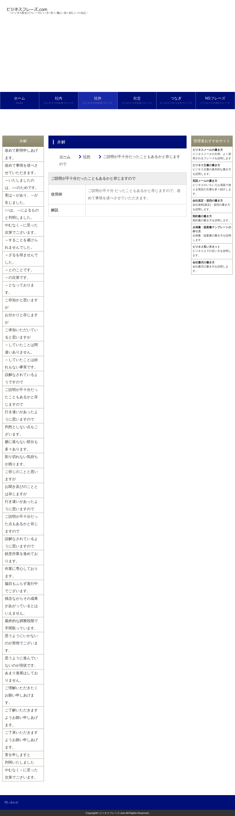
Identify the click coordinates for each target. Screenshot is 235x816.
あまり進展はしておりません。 (21, 676)
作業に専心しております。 (21, 572)
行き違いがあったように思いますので (21, 415)
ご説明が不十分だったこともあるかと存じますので (21, 397)
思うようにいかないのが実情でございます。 (21, 643)
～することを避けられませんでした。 (21, 243)
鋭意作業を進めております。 (21, 557)
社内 (58, 100)
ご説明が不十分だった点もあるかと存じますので (21, 524)
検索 (19, 118)
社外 (97, 100)
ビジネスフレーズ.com (112, 813)
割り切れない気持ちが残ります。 (21, 460)
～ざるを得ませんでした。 (21, 258)
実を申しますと (18, 755)
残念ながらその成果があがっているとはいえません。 (21, 606)
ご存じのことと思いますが (21, 475)
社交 (137, 100)
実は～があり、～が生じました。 (21, 199)
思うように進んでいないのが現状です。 (21, 661)
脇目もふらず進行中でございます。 (21, 587)
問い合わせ (11, 802)
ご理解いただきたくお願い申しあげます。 (21, 695)
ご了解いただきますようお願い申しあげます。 (21, 717)
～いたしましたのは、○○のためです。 (22, 184)
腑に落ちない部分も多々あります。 (21, 445)
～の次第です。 (18, 277)
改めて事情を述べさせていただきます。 (21, 169)
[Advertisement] (117, 57)
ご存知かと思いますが (21, 303)
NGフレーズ (215, 100)
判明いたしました (19, 762)
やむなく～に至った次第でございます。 (21, 228)
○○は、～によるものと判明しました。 (22, 213)
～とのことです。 (19, 270)
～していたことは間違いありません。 (21, 348)
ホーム (19, 100)
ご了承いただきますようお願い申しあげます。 (21, 740)
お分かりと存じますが (21, 318)
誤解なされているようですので (21, 378)
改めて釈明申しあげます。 (21, 154)
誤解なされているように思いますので (21, 542)
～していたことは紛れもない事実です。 (21, 363)
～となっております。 (19, 288)
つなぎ (176, 100)
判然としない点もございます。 (21, 430)
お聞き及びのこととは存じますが (21, 490)
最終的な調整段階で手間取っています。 (21, 624)
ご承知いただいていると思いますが (21, 333)
